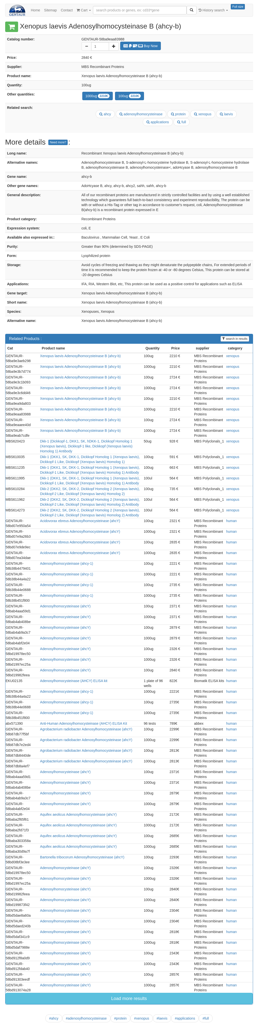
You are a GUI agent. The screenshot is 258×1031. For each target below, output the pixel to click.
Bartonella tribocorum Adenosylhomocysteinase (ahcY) (82, 857)
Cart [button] (84, 10)
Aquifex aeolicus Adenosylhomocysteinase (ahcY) (78, 814)
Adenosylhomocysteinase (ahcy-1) (66, 563)
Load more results (129, 998)
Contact (67, 10)
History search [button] (213, 10)
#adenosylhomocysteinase (86, 1018)
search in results (235, 339)
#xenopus (141, 1018)
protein (178, 114)
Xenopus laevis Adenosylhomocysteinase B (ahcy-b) (80, 356)
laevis (226, 114)
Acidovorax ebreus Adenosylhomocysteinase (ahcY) (80, 521)
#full (205, 1018)
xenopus (202, 114)
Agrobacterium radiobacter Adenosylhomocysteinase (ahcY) (86, 729)
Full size (237, 6)
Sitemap (50, 10)
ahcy (105, 114)
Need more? (58, 142)
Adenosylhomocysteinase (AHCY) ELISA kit (74, 681)
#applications (185, 1018)
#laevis (162, 1018)
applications (157, 122)
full (181, 122)
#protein (120, 1018)
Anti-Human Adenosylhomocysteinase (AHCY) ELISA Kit (83, 723)
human (231, 521)
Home (35, 10)
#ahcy (53, 1018)
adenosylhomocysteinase (141, 114)
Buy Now (140, 46)
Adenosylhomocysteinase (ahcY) (65, 606)
